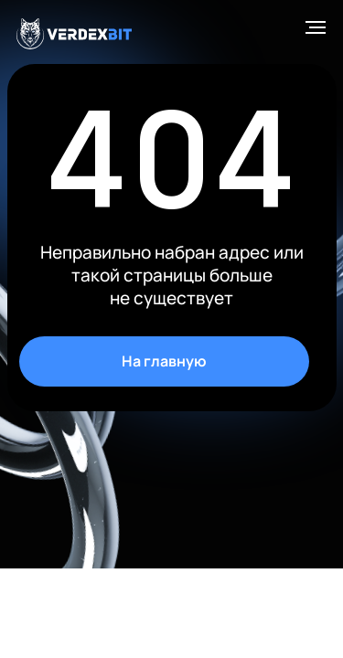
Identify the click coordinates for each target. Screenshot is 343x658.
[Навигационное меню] (315, 27)
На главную (164, 361)
